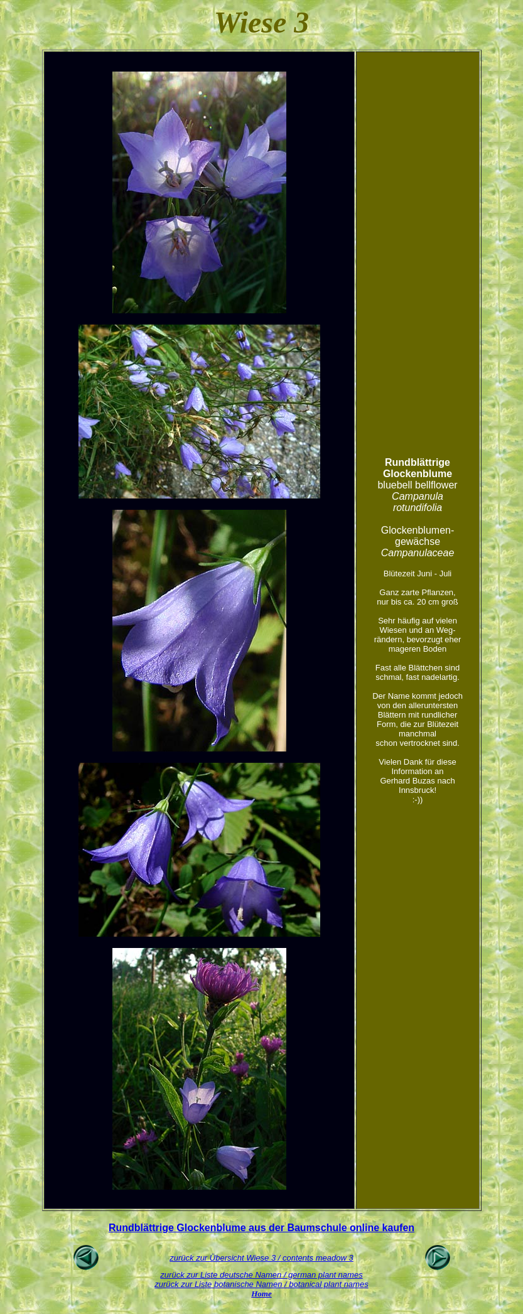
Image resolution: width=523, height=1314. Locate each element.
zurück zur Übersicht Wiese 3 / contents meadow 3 (261, 1258)
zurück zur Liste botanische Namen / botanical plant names (261, 1284)
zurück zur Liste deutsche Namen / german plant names (261, 1274)
